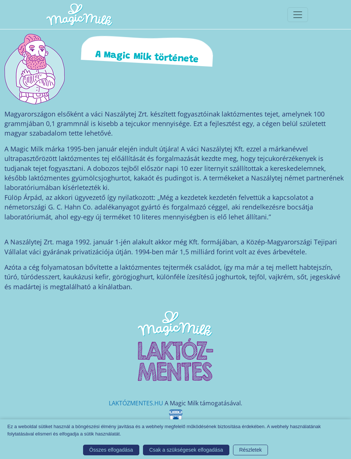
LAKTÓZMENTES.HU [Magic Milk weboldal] (136, 403)
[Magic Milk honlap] (79, 14)
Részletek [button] (250, 450)
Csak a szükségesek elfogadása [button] (186, 450)
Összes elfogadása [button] (111, 450)
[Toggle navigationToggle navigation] (297, 14)
